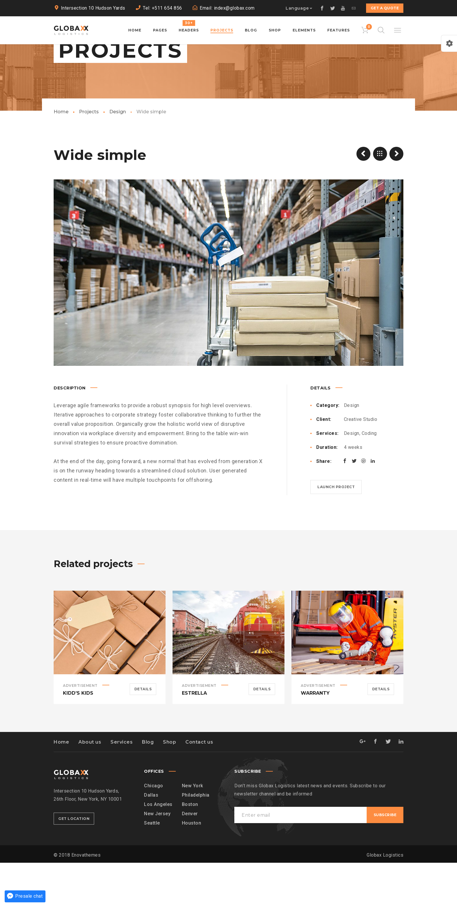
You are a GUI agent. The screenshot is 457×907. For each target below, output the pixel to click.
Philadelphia (196, 839)
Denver (190, 858)
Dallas (151, 839)
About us (89, 786)
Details (143, 733)
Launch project (336, 531)
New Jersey (157, 858)
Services (121, 786)
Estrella (194, 737)
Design (117, 156)
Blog (148, 786)
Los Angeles (158, 848)
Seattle (152, 867)
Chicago (153, 830)
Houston (191, 867)
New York (192, 830)
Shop (169, 786)
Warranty (315, 737)
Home (61, 156)
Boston (190, 848)
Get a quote (385, 8)
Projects (89, 156)
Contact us (199, 786)
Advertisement (80, 730)
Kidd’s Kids (78, 737)
